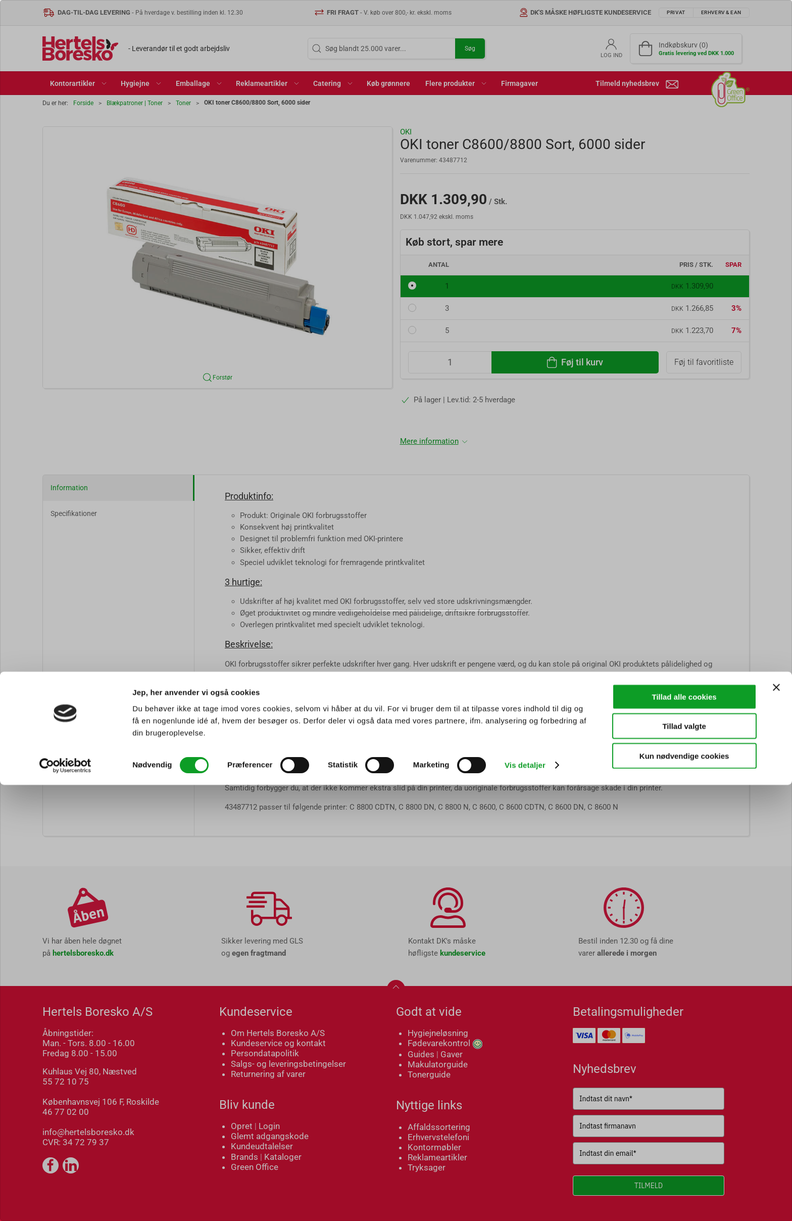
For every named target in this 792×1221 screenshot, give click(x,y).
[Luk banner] (776, 1122)
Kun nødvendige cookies (684, 1191)
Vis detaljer (525, 1201)
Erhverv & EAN (418, 637)
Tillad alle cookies (684, 1132)
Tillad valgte (684, 1162)
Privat (359, 637)
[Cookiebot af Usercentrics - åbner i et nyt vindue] (65, 1201)
